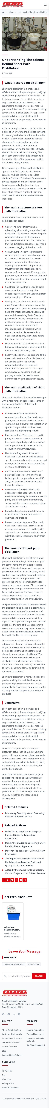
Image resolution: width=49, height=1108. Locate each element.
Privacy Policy (8, 1083)
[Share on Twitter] (12, 880)
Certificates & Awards (11, 1042)
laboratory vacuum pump (14, 964)
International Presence (12, 1038)
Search (39, 976)
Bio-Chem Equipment (36, 1045)
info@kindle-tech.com (17, 1001)
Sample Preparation (35, 1030)
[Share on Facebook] (4, 880)
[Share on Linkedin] (8, 880)
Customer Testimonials (12, 1034)
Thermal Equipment (35, 1034)
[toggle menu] (45, 4)
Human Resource (9, 1046)
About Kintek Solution (11, 1030)
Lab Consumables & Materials (35, 1039)
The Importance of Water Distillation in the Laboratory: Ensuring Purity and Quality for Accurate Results (24, 862)
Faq (3, 1075)
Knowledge (7, 1071)
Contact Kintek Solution (12, 1055)
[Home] (3, 12)
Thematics (6, 1079)
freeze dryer (33, 964)
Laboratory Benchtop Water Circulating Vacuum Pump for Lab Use (12, 928)
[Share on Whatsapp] (25, 880)
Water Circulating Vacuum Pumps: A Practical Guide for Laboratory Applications (23, 835)
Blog (11, 12)
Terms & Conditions (10, 1087)
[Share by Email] (20, 880)
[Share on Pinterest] (16, 880)
